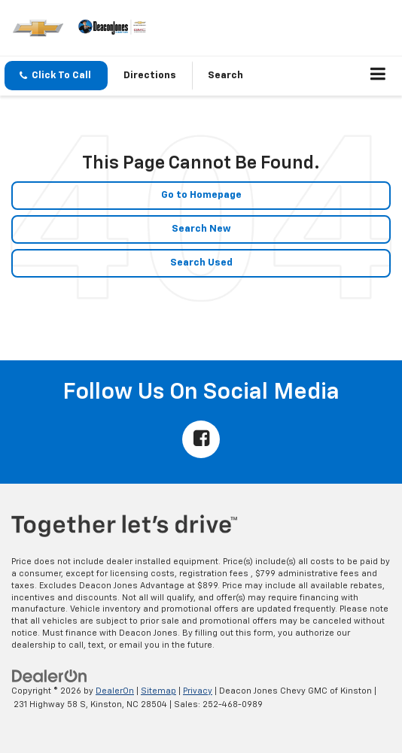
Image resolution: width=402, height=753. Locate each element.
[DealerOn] (49, 676)
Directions (149, 75)
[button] (56, 75)
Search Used (201, 263)
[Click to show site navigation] (378, 76)
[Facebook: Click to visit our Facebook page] (201, 439)
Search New (201, 229)
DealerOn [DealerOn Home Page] (115, 691)
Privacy (197, 691)
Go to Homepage (201, 195)
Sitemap (158, 691)
